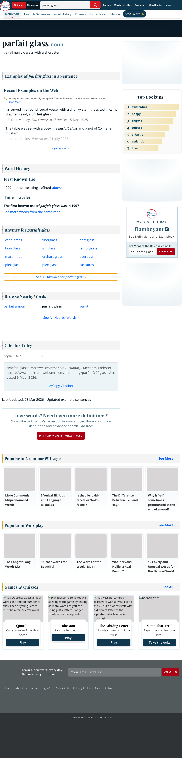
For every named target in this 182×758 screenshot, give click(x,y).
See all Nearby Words (59, 317)
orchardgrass (52, 256)
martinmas (13, 256)
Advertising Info (42, 688)
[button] (170, 5)
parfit (84, 306)
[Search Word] (95, 4)
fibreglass (87, 240)
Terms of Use (103, 688)
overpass (86, 256)
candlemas (13, 240)
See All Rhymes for (60, 277)
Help (9, 688)
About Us (22, 688)
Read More (14, 102)
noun (57, 44)
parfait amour (14, 306)
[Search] (70, 4)
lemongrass (88, 248)
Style (8, 356)
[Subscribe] (170, 672)
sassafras (87, 265)
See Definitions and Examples (150, 236)
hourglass (12, 248)
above (57, 187)
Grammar (140, 5)
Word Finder (155, 5)
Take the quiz (159, 642)
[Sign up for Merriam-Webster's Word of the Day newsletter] (114, 672)
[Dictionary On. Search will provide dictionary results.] (26, 5)
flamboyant (149, 229)
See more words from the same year (32, 212)
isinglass (48, 248)
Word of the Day (123, 5)
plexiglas (12, 265)
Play (22, 642)
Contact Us (63, 688)
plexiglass (49, 265)
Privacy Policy (83, 688)
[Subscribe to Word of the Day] (142, 251)
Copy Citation (61, 385)
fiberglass (49, 240)
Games (107, 5)
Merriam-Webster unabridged (61, 435)
